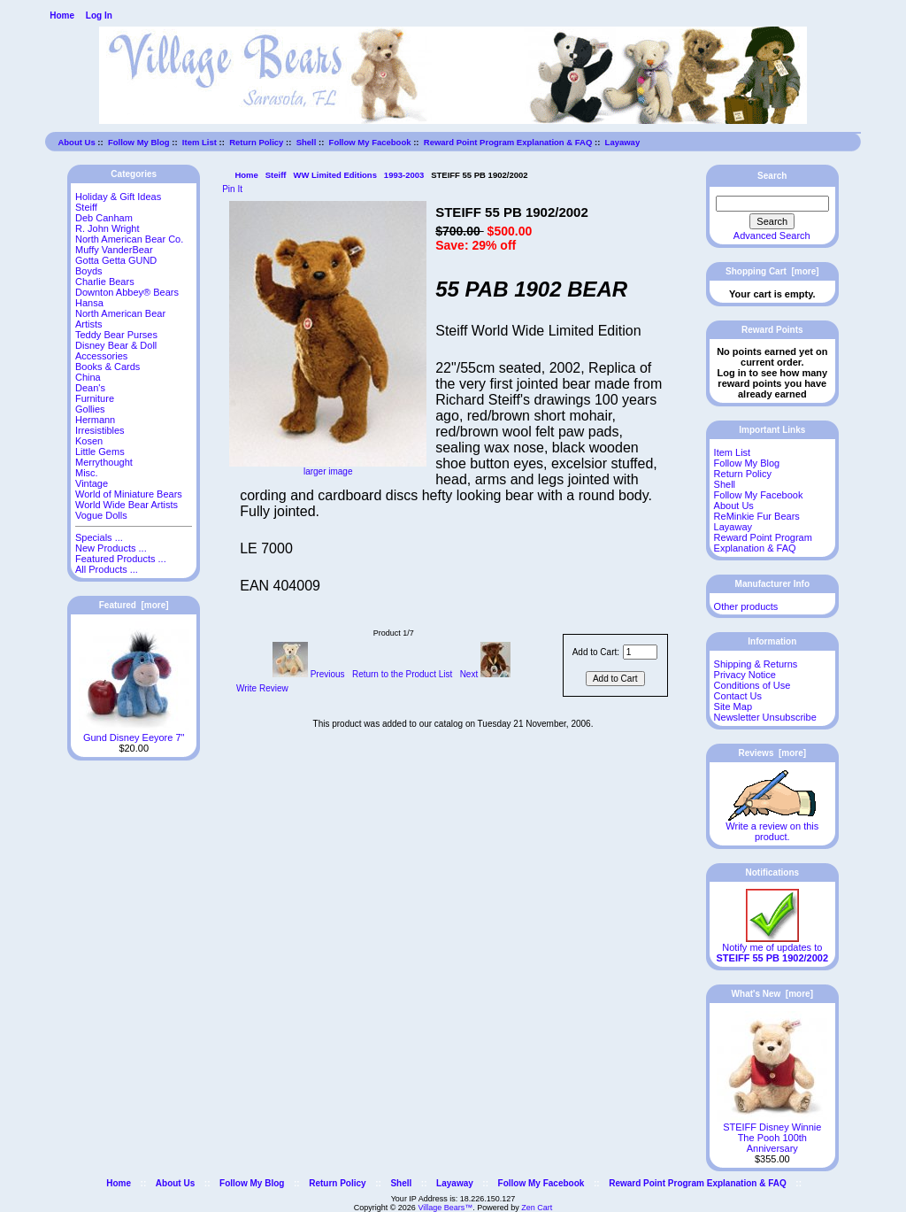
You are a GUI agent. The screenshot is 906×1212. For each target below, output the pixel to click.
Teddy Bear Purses (116, 334)
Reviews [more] (772, 753)
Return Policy (256, 142)
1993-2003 (404, 175)
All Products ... (106, 569)
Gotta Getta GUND (116, 260)
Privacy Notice (745, 674)
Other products (746, 606)
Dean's (90, 387)
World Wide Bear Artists (126, 504)
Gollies (90, 409)
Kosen (89, 441)
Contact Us (738, 696)
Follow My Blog (139, 142)
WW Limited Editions (334, 175)
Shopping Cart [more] (772, 271)
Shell (306, 142)
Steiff (276, 175)
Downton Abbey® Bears (127, 292)
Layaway (623, 142)
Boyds (89, 271)
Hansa (89, 302)
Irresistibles (100, 430)
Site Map (733, 706)
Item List (199, 142)
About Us (76, 142)
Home (62, 15)
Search (772, 176)
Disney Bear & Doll (116, 345)
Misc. (86, 472)
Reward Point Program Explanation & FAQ (508, 142)
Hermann (95, 419)
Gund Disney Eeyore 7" (134, 733)
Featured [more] (134, 605)
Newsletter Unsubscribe (765, 717)
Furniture (94, 398)
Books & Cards (107, 366)
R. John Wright (107, 228)
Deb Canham (104, 217)
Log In (99, 15)
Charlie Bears (104, 281)
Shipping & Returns (756, 664)
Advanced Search (771, 235)
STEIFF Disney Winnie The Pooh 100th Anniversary (772, 1133)
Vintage (91, 483)
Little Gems (100, 451)
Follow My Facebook (370, 142)
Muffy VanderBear (114, 249)
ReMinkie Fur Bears (757, 516)
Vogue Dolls (101, 515)
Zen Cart (536, 1207)
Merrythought (104, 462)
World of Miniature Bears (128, 494)
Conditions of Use (752, 685)
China (88, 377)
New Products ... (111, 548)
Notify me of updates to (773, 948)
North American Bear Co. (129, 239)
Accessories (101, 356)
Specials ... (99, 537)
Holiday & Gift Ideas (118, 196)
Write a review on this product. (772, 827)
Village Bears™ (445, 1207)
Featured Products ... (120, 558)
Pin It (232, 189)
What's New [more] (772, 994)
